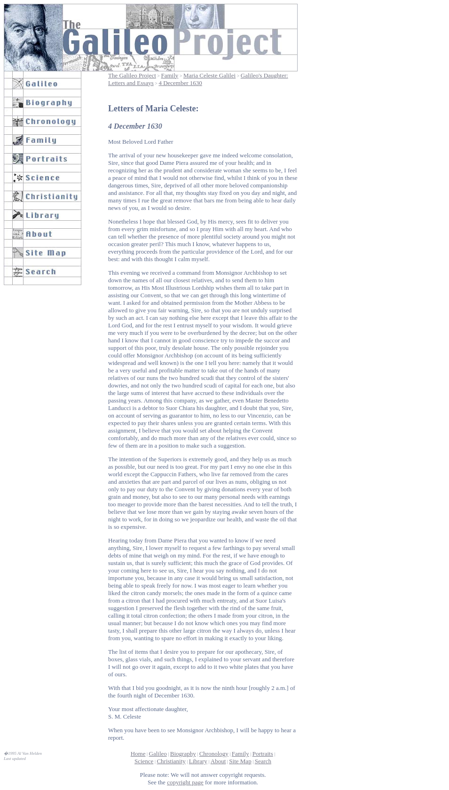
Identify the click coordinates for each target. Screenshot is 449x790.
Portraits (262, 753)
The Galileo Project (132, 75)
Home (138, 753)
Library (198, 761)
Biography (183, 753)
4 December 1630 (180, 82)
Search (263, 761)
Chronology (213, 753)
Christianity (171, 761)
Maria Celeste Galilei (209, 75)
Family (169, 75)
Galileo (158, 753)
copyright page (185, 782)
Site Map (240, 761)
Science (143, 761)
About (218, 761)
